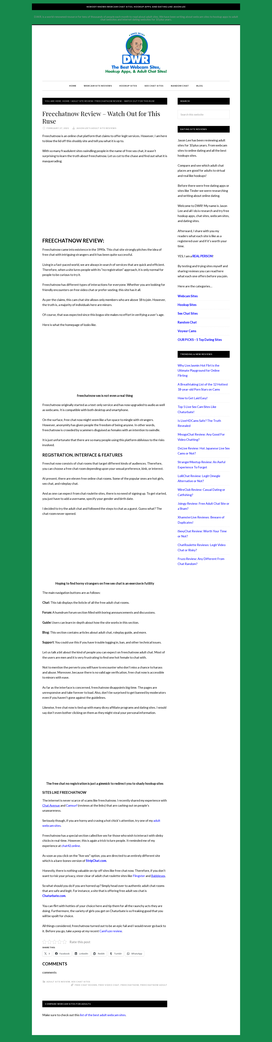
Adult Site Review (58, 981)
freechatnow (130, 985)
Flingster (139, 876)
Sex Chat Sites (80, 981)
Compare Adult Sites (136, 53)
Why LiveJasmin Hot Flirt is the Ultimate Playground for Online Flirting (199, 370)
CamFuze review (110, 931)
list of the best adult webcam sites (103, 1015)
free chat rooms (86, 985)
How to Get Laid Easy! (193, 398)
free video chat (108, 985)
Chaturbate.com (53, 896)
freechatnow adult (153, 985)
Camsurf (72, 805)
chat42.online (70, 846)
